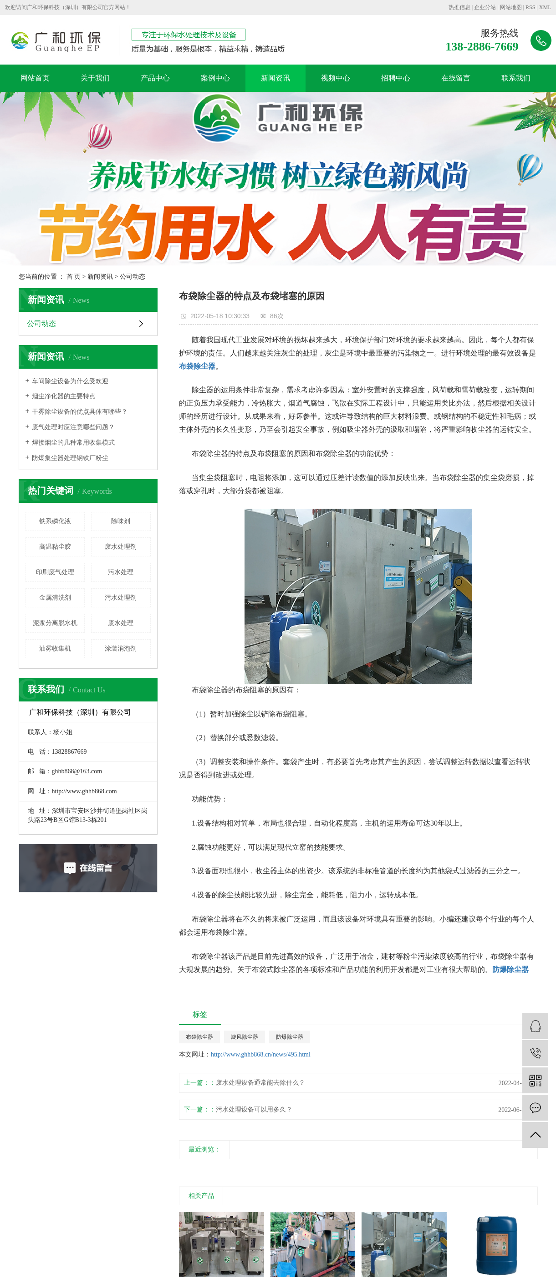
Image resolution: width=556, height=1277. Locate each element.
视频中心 (335, 78)
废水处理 (120, 623)
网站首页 (35, 78)
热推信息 (459, 7)
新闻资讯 (275, 78)
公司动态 (132, 276)
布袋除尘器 (199, 1037)
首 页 (73, 276)
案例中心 (215, 78)
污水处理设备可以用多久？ (254, 1109)
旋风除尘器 (244, 1037)
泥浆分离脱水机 (55, 623)
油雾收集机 (55, 648)
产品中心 (155, 78)
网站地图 (511, 7)
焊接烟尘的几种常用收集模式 (73, 442)
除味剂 (120, 521)
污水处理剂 (121, 597)
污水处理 (120, 572)
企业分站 (485, 7)
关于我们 (95, 78)
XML (545, 7)
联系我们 (515, 78)
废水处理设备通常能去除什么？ (260, 1082)
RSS (530, 7)
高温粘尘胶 (55, 546)
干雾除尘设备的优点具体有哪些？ (80, 411)
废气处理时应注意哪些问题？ (73, 427)
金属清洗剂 (55, 597)
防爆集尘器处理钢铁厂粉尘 (70, 458)
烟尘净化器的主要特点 (64, 396)
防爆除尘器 (289, 1037)
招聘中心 (395, 78)
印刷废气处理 (55, 572)
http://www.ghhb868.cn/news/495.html (261, 1054)
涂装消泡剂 (121, 648)
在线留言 (455, 78)
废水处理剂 (121, 546)
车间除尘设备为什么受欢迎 (70, 381)
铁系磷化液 (55, 521)
